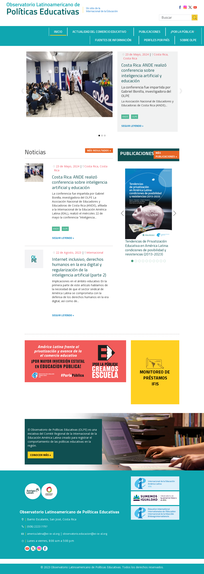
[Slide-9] (164, 261)
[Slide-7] (157, 261)
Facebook (45, 548)
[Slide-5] (150, 261)
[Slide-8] (161, 261)
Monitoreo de (155, 372)
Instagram (39, 548)
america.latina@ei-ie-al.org (43, 533)
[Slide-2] (105, 135)
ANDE (125, 116)
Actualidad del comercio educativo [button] (99, 31)
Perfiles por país (157, 40)
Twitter (33, 548)
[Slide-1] (102, 135)
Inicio (58, 31)
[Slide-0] (99, 135)
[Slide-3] (143, 261)
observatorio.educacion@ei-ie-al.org (85, 533)
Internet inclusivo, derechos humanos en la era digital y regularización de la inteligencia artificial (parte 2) (79, 267)
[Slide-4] (146, 261)
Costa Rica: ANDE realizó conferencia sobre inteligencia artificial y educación (144, 73)
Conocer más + (40, 455)
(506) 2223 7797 (37, 526)
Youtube (27, 548)
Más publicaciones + (166, 154)
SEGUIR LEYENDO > (132, 126)
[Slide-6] (154, 261)
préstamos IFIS (155, 381)
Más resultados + (99, 150)
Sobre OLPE (188, 40)
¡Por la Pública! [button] (182, 31)
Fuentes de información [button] (113, 40)
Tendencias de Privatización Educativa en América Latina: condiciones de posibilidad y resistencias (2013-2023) (146, 248)
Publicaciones (149, 31)
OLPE (134, 116)
